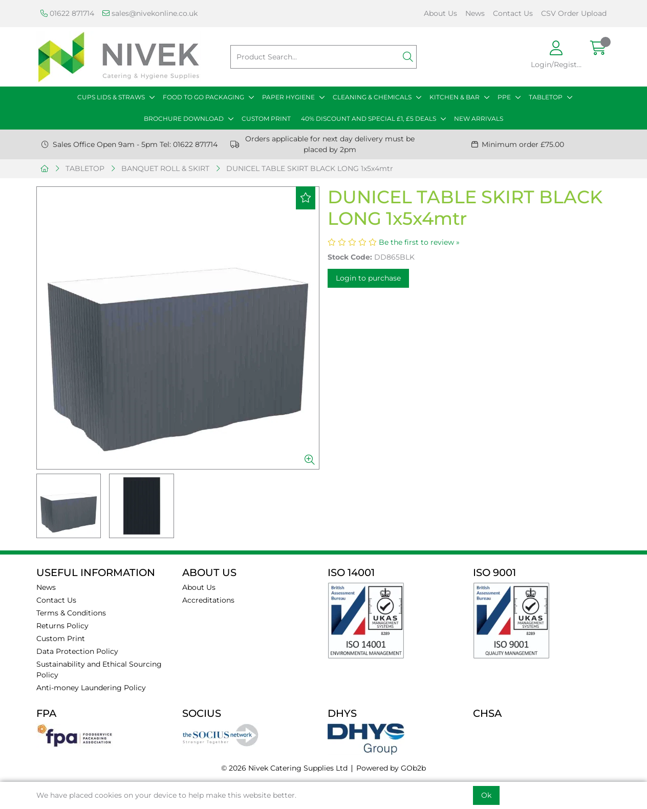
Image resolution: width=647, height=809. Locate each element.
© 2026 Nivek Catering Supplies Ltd (284, 768)
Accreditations (208, 600)
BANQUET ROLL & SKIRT (165, 168)
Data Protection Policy (77, 651)
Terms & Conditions (71, 613)
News (475, 13)
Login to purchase (368, 278)
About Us (440, 13)
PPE (504, 97)
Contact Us (513, 13)
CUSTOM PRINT (266, 118)
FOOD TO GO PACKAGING (203, 97)
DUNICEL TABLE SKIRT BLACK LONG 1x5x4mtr (309, 168)
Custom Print (60, 638)
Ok (486, 795)
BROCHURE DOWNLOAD (184, 118)
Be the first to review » (419, 242)
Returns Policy (62, 625)
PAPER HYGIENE (288, 97)
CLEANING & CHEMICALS (372, 97)
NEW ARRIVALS (478, 118)
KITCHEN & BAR (454, 97)
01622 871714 (67, 13)
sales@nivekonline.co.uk (150, 13)
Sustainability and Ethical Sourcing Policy (99, 669)
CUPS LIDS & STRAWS (111, 97)
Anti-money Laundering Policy (91, 687)
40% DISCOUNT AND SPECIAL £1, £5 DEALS (368, 118)
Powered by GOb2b (391, 768)
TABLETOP (546, 97)
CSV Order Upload (574, 13)
